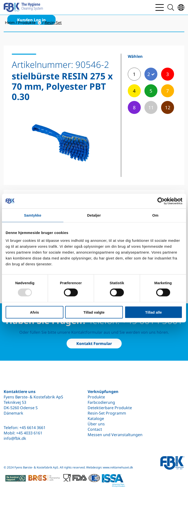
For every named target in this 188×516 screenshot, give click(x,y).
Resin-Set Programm (107, 413)
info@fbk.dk (15, 438)
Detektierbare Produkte (110, 407)
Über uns (96, 424)
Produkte (96, 397)
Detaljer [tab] (94, 215)
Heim (10, 22)
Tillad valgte (94, 312)
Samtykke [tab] (32, 215)
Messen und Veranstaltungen (115, 434)
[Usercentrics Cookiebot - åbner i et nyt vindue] (161, 201)
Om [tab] (155, 215)
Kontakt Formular (94, 343)
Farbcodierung (101, 402)
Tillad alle (153, 312)
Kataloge (96, 418)
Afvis (34, 312)
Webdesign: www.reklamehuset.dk (109, 467)
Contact (95, 429)
